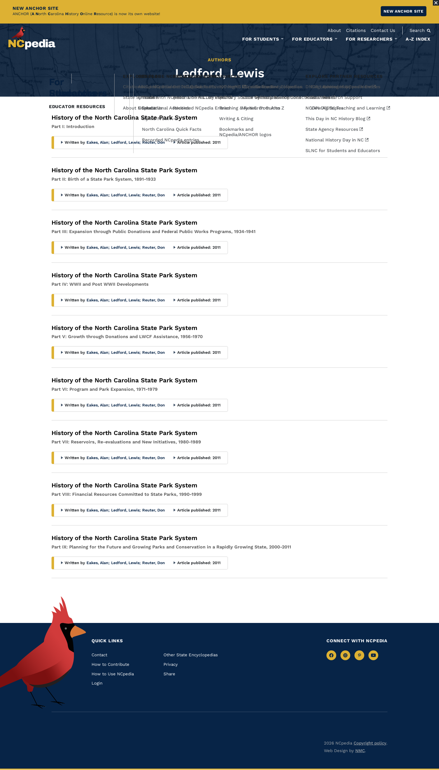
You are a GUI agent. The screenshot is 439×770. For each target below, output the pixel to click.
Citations (356, 30)
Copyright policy (370, 743)
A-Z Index (418, 39)
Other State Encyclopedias (191, 654)
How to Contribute (110, 664)
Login (97, 683)
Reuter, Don (153, 142)
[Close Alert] (436, 3)
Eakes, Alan (98, 142)
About (334, 30)
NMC (360, 750)
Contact (99, 654)
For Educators (312, 39)
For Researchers (369, 39)
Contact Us (383, 30)
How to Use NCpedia (113, 673)
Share (169, 673)
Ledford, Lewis (126, 142)
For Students (260, 39)
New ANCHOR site (404, 11)
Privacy (171, 664)
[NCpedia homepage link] (31, 38)
